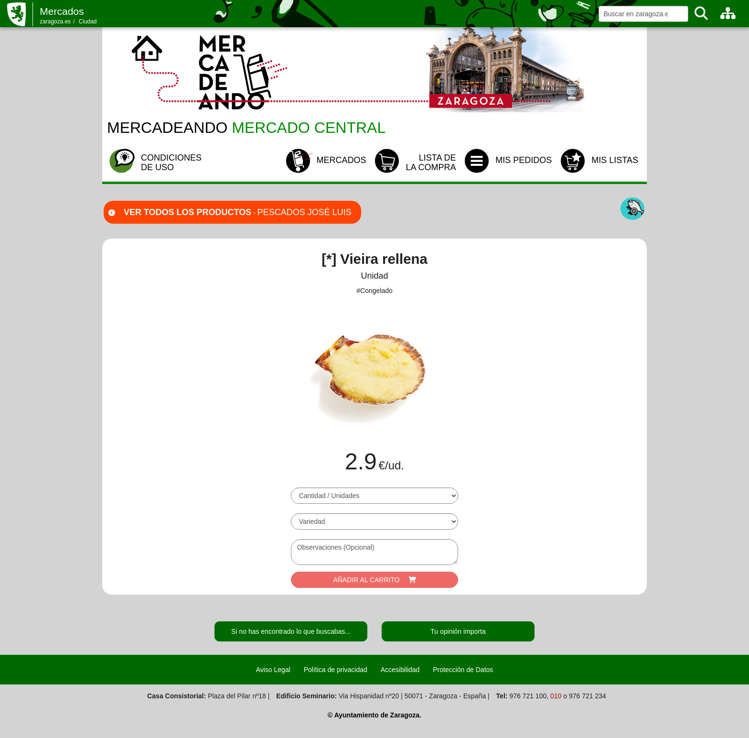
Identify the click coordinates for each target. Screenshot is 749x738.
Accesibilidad (400, 669)
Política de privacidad (335, 669)
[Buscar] (701, 13)
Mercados (62, 11)
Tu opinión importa (457, 631)
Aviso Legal (273, 669)
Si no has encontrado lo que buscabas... (291, 631)
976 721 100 (527, 696)
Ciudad (88, 21)
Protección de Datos (463, 669)
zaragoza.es (55, 21)
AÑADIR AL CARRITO (374, 580)
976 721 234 (587, 696)
